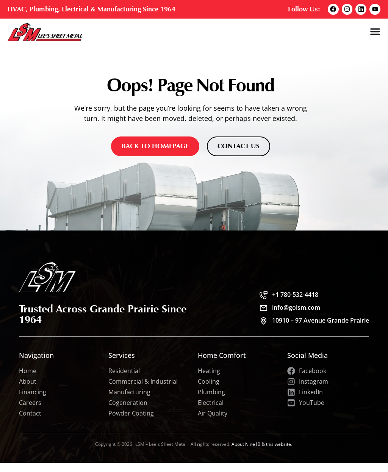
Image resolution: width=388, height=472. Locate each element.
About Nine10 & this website (261, 444)
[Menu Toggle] (375, 31)
